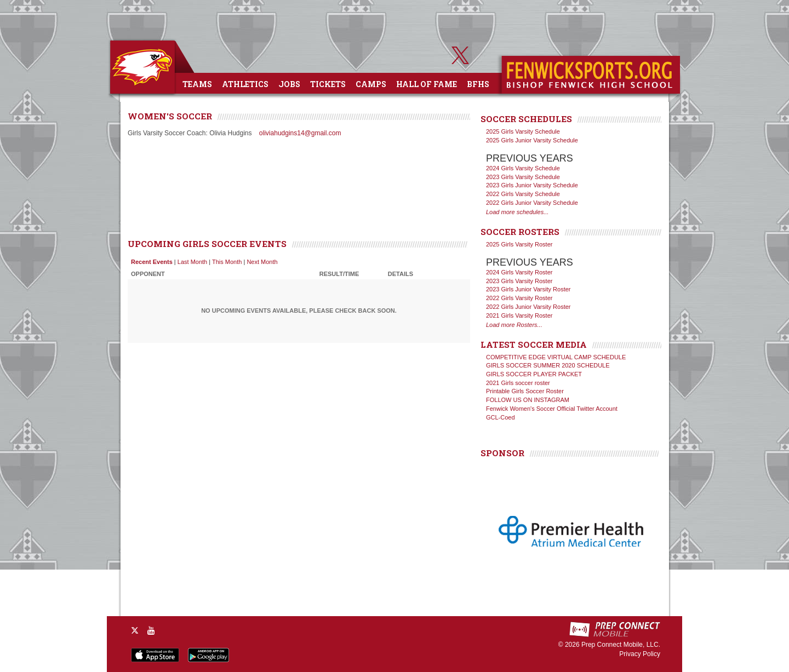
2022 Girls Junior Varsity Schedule (532, 202)
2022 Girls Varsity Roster (519, 298)
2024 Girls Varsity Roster (519, 272)
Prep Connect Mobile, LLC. (620, 644)
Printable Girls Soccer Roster (525, 391)
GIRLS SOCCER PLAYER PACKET (534, 374)
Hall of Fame (426, 84)
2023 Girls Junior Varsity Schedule (532, 185)
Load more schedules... (517, 212)
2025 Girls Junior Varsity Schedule (532, 140)
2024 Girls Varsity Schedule (523, 168)
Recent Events (152, 262)
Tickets (328, 84)
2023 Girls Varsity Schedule (523, 177)
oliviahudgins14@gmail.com (300, 133)
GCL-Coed (500, 417)
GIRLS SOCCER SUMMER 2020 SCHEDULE (548, 365)
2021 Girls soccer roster (518, 383)
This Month (227, 262)
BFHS (478, 84)
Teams (197, 84)
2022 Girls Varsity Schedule (523, 194)
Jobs (289, 84)
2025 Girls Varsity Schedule (523, 131)
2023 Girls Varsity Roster (519, 281)
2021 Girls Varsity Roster (519, 315)
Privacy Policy (639, 654)
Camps (371, 84)
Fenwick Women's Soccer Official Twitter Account (552, 408)
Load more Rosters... (514, 324)
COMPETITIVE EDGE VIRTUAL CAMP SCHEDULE (556, 357)
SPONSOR (502, 452)
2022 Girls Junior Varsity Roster (528, 306)
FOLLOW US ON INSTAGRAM (527, 400)
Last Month (192, 262)
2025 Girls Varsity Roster (519, 244)
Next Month (262, 262)
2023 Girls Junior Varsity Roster (528, 289)
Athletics (245, 84)
